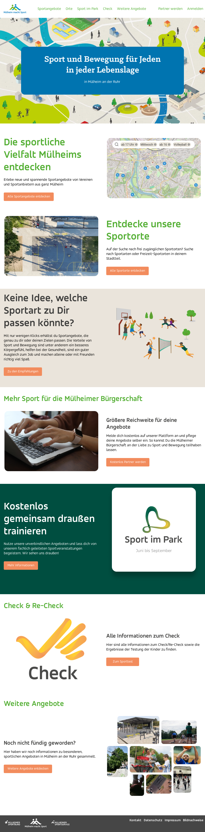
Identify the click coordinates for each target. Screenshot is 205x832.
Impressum (173, 820)
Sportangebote (49, 9)
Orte (69, 9)
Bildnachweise (193, 820)
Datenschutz (153, 820)
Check (107, 9)
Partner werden (170, 9)
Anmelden (195, 9)
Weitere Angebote (131, 9)
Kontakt (135, 820)
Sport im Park (87, 9)
